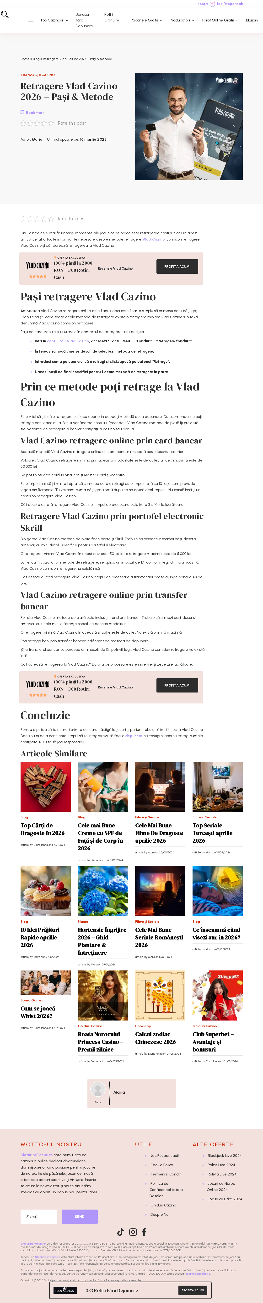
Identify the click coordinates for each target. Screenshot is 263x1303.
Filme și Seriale (147, 817)
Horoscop (143, 1026)
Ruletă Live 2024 (222, 1174)
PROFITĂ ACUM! (177, 267)
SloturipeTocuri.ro (37, 1155)
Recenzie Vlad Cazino (115, 269)
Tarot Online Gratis (218, 20)
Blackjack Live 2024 (225, 1155)
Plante (83, 922)
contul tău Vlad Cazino (68, 341)
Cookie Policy (161, 1165)
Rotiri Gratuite (111, 17)
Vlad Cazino (153, 239)
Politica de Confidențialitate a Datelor (166, 1189)
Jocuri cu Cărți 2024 (225, 1199)
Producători (180, 20)
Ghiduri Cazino (90, 1026)
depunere (133, 736)
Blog (249, 20)
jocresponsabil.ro (198, 1273)
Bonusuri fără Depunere (84, 20)
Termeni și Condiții (166, 1174)
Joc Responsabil (227, 4)
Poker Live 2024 (221, 1165)
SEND (80, 1216)
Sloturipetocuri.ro (33, 1243)
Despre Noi (159, 1214)
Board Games (32, 1000)
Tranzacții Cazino (38, 75)
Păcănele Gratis (144, 20)
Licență (201, 4)
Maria (37, 139)
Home (25, 59)
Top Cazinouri (52, 20)
